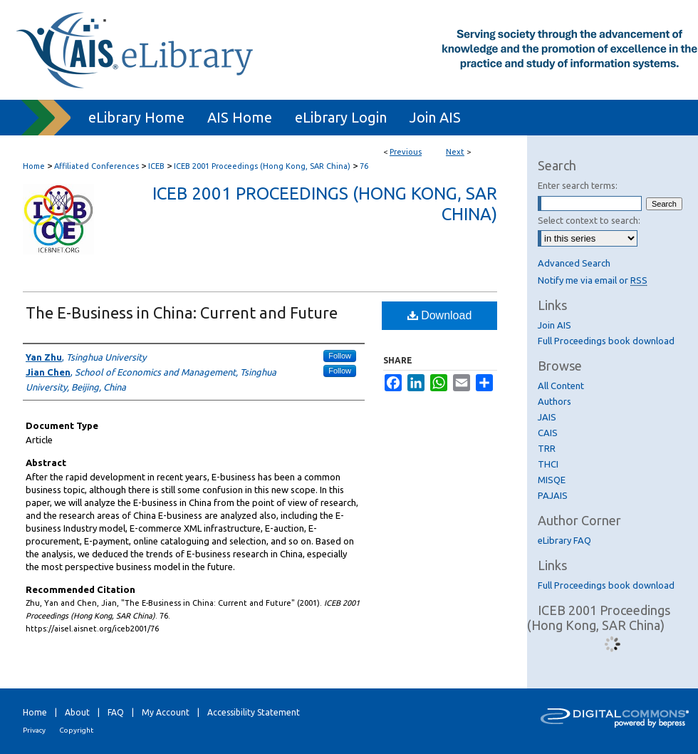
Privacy (34, 730)
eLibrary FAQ (564, 540)
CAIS (548, 433)
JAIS (547, 417)
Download (439, 315)
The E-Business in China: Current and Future (182, 312)
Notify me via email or (592, 280)
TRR (547, 448)
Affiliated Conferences (96, 166)
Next (455, 152)
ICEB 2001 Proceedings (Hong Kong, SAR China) (262, 166)
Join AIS (554, 325)
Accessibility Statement (253, 712)
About (77, 712)
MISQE (552, 480)
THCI (548, 464)
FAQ (116, 712)
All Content (561, 386)
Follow (339, 355)
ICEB (156, 166)
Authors (554, 401)
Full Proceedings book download (606, 341)
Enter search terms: (578, 185)
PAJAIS (553, 495)
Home (34, 166)
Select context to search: (589, 220)
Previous (406, 152)
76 (364, 166)
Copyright (76, 730)
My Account (165, 712)
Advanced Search (574, 263)
